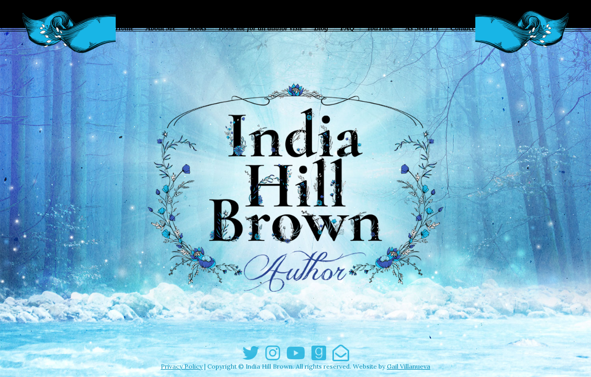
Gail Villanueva (408, 366)
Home (125, 28)
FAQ (347, 28)
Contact (462, 28)
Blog (321, 28)
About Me (161, 28)
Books (197, 28)
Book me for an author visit (260, 28)
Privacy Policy (182, 366)
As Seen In (421, 28)
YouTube (379, 28)
